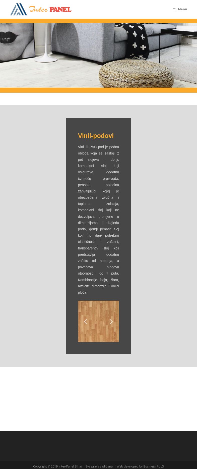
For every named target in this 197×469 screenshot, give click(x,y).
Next (111, 321)
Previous (85, 321)
